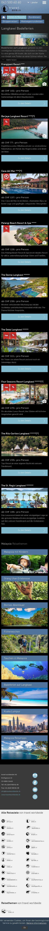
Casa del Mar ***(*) (11, 171)
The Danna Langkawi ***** (15, 275)
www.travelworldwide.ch (10, 795)
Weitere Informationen (36, 923)
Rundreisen (34, 17)
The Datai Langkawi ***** (14, 330)
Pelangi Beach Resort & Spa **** (18, 223)
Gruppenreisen (10, 21)
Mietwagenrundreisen (32, 21)
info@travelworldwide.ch (10, 791)
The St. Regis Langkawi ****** (17, 486)
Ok (24, 928)
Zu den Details (32, 103)
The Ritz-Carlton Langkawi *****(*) (20, 434)
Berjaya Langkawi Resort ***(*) (18, 116)
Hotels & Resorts (16, 17)
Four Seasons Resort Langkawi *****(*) (22, 382)
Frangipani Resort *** (13, 64)
